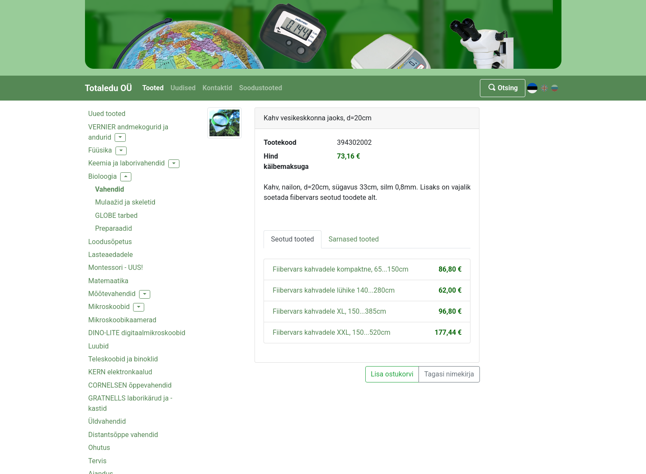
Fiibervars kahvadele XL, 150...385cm (329, 311)
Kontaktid (217, 88)
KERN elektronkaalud (120, 372)
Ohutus (99, 447)
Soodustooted (260, 88)
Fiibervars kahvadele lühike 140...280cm (333, 290)
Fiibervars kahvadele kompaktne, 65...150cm (340, 269)
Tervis (97, 461)
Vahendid (109, 189)
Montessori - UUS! (115, 267)
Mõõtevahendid (112, 294)
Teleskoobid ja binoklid (123, 359)
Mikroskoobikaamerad (122, 320)
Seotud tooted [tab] (292, 239)
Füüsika (100, 150)
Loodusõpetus (110, 242)
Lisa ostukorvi (392, 374)
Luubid (98, 346)
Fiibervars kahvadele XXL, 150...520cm (331, 332)
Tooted (153, 88)
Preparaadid (113, 228)
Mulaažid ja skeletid (125, 202)
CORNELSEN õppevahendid (130, 385)
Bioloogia (102, 176)
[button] (120, 137)
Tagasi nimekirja (449, 374)
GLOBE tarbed (116, 215)
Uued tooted (107, 114)
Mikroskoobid (109, 307)
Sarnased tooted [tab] (354, 239)
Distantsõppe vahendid (123, 435)
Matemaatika (108, 281)
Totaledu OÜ (108, 88)
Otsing (502, 88)
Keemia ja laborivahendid (126, 163)
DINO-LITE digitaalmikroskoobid (136, 333)
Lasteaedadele (110, 255)
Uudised (183, 88)
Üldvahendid (107, 421)
